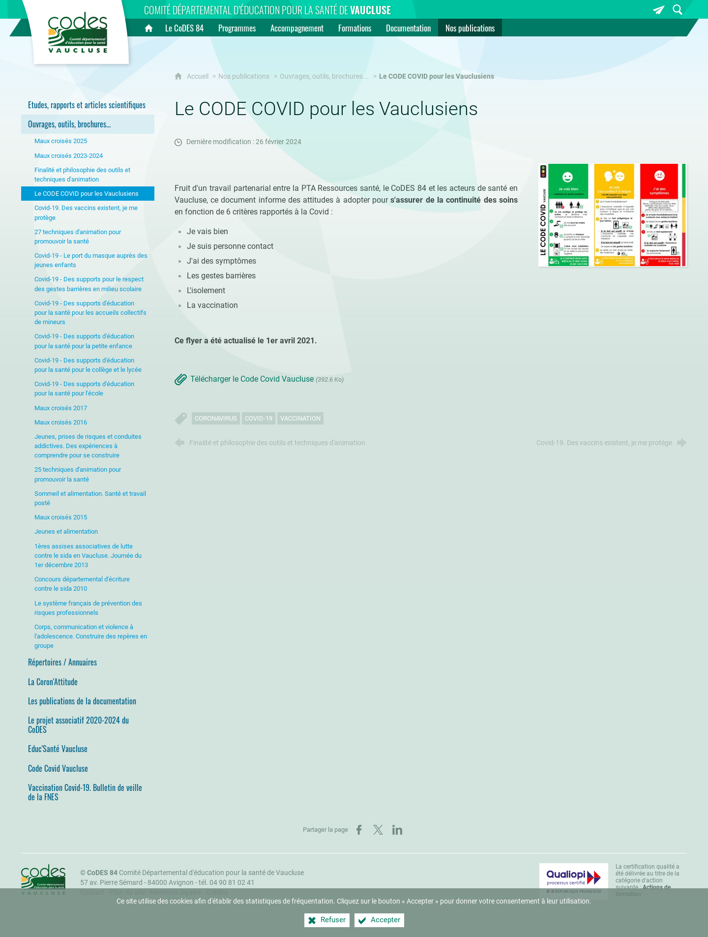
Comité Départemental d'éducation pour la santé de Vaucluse (195, 873)
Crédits (217, 892)
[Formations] (355, 27)
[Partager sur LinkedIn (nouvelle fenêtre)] (397, 829)
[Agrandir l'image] (612, 214)
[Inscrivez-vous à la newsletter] (658, 9)
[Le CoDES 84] (184, 27)
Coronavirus (216, 418)
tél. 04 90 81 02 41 (227, 882)
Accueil (198, 76)
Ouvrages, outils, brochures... (324, 76)
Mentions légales (175, 892)
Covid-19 (258, 418)
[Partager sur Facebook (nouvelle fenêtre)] (359, 829)
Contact (92, 892)
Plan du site (127, 892)
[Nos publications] (470, 27)
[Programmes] (237, 27)
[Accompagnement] (297, 27)
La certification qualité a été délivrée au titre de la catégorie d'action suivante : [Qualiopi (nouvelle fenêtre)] (647, 880)
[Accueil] (148, 27)
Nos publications (243, 76)
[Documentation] (408, 27)
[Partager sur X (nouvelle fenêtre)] (378, 829)
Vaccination (300, 418)
